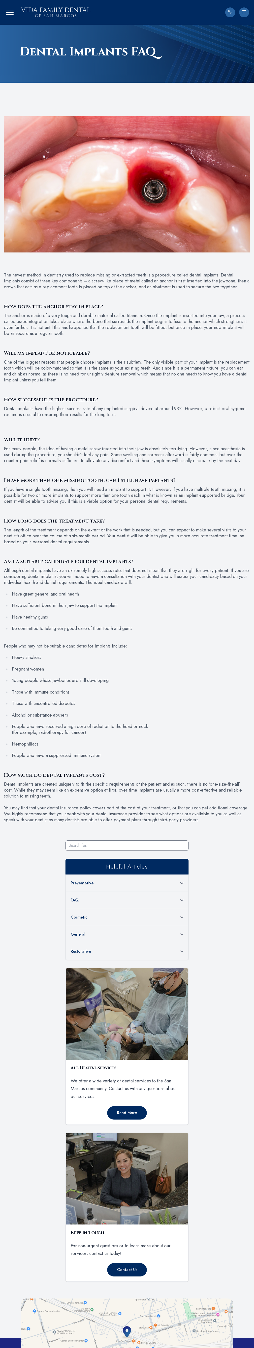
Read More (127, 1113)
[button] (10, 12)
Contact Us (127, 1270)
